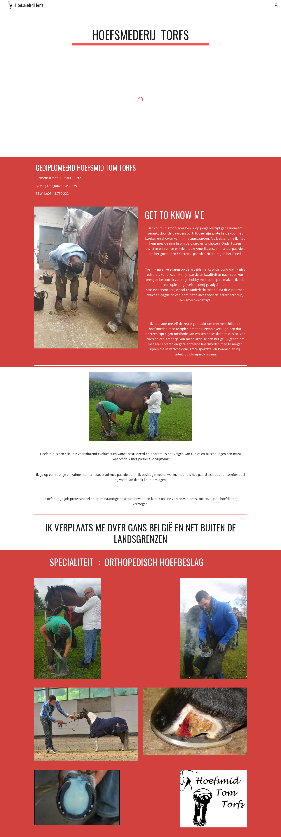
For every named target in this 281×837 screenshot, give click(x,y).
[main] (141, 36)
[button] (276, 5)
